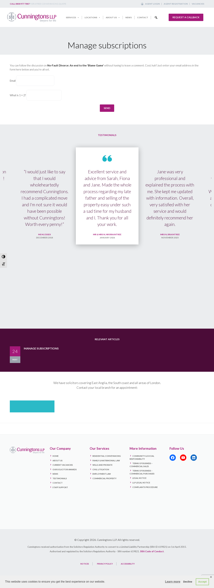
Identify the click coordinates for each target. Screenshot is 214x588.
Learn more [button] (172, 581)
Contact (142, 17)
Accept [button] (202, 581)
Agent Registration (176, 3)
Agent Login (152, 3)
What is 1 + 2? (18, 95)
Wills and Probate (102, 471)
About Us (113, 17)
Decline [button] (187, 581)
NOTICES (84, 570)
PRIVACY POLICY (105, 570)
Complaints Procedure (145, 493)
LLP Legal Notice (141, 489)
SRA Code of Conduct (152, 558)
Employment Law (101, 480)
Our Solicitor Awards (65, 476)
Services (72, 17)
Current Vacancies (63, 471)
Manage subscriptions (41, 354)
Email (13, 80)
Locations (92, 17)
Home (55, 462)
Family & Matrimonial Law (106, 467)
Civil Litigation (100, 476)
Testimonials (60, 485)
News (128, 17)
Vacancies (198, 3)
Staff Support (60, 494)
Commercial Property (104, 485)
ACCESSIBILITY (128, 570)
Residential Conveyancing (106, 462)
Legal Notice (139, 485)
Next (205, 238)
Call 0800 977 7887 (20, 3)
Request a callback (185, 17)
